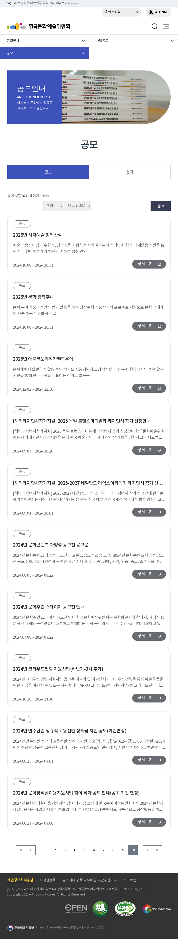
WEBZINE (161, 12)
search (154, 26)
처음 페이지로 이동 (21, 850)
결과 (129, 172)
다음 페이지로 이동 (147, 850)
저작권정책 (48, 880)
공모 (48, 172)
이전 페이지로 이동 (31, 850)
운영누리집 (113, 12)
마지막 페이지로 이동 (157, 850)
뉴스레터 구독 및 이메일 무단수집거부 (89, 880)
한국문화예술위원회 (39, 26)
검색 (161, 206)
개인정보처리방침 (20, 880)
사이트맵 (129, 880)
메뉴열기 (166, 26)
